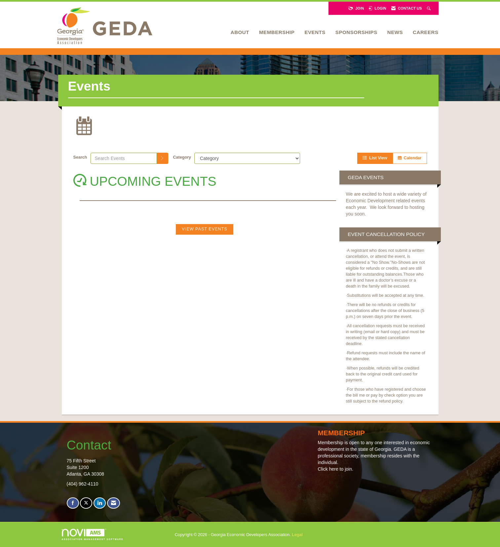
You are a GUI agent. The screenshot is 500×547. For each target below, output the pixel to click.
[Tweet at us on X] (86, 503)
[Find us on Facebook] (73, 503)
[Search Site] (429, 8)
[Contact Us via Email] (113, 503)
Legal (297, 534)
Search (80, 157)
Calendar (410, 158)
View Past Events (204, 229)
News (395, 32)
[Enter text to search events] (124, 158)
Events (314, 32)
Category (182, 157)
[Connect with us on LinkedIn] (100, 503)
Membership (276, 32)
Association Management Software (93, 534)
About (240, 32)
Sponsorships (356, 32)
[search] (162, 158)
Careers (425, 32)
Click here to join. (335, 469)
